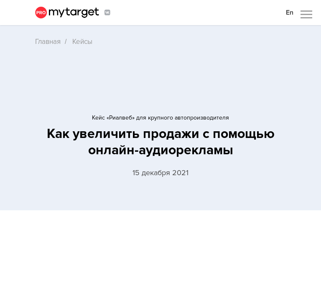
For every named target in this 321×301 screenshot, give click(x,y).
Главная (48, 42)
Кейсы (82, 42)
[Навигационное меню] (306, 14)
